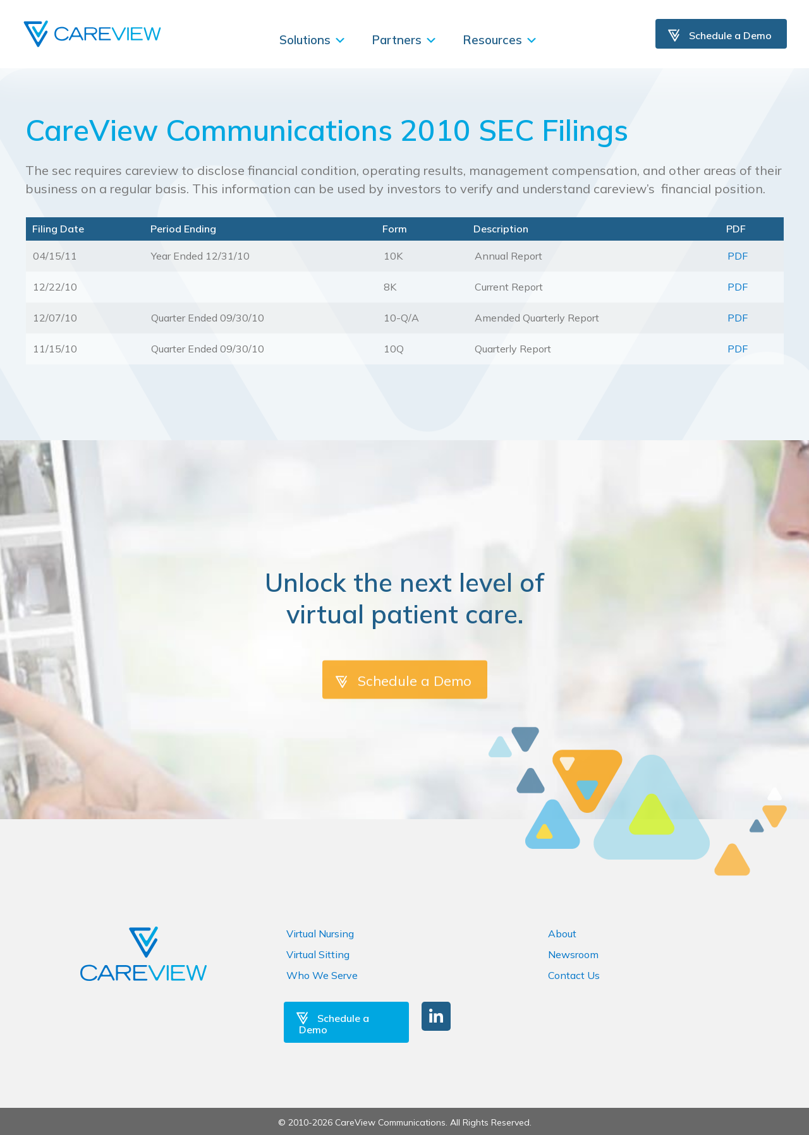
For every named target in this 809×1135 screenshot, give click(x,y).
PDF (737, 255)
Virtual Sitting (318, 954)
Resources (500, 39)
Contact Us (574, 975)
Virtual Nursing (320, 933)
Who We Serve (322, 975)
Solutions (312, 39)
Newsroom (573, 954)
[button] (436, 1016)
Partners (404, 39)
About (562, 933)
